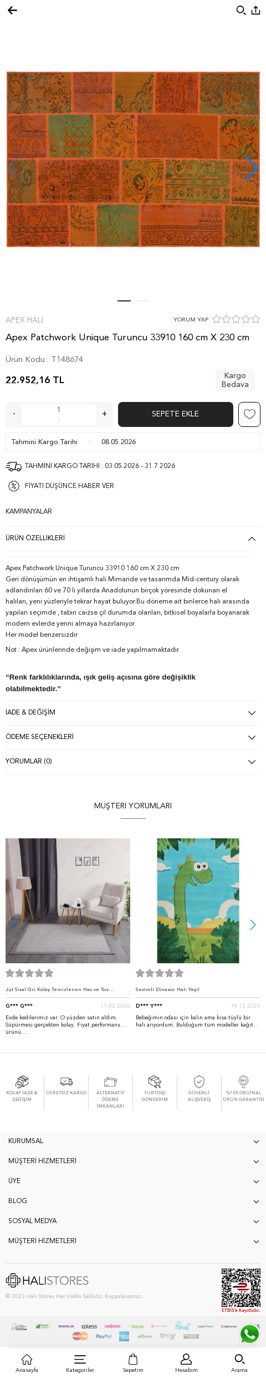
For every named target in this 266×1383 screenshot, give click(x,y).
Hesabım (186, 1370)
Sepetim (133, 1370)
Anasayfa (27, 1370)
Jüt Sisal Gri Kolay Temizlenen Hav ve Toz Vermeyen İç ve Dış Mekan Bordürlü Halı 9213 (63, 992)
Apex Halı (24, 320)
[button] (251, 167)
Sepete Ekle (175, 414)
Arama (239, 1370)
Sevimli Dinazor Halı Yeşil (168, 989)
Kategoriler (80, 1370)
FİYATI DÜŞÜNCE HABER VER (69, 486)
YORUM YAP (190, 320)
